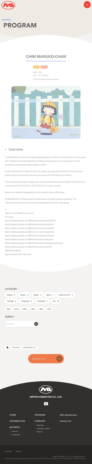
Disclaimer (8, 451)
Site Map (18, 451)
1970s (49, 309)
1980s (41, 309)
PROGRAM (15, 347)
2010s (17, 309)
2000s (25, 309)
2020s (8, 309)
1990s (33, 309)
